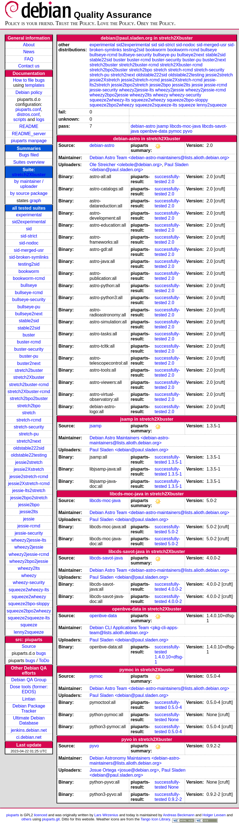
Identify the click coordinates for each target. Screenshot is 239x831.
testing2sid (29, 264)
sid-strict (29, 236)
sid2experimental (29, 221)
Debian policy (28, 92)
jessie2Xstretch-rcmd (29, 483)
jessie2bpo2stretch (28, 497)
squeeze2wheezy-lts (29, 589)
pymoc (175, 131)
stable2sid (29, 320)
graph (35, 200)
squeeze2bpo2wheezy (29, 611)
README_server (29, 133)
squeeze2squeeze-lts (29, 618)
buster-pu (28, 356)
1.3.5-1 (175, 462)
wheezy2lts (29, 568)
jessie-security (29, 533)
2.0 (171, 181)
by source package (28, 193)
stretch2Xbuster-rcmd (29, 391)
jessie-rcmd (29, 526)
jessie (29, 519)
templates (34, 85)
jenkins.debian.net (29, 730)
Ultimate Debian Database (29, 720)
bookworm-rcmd (29, 278)
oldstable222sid (28, 448)
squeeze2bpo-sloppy (29, 603)
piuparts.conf (28, 109)
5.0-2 (173, 531)
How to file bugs (29, 80)
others (26, 819)
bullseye (29, 285)
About (29, 44)
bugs (41, 653)
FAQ (28, 59)
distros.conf (28, 114)
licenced (40, 815)
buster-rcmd (29, 342)
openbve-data (153, 131)
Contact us (28, 66)
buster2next (29, 363)
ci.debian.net (29, 737)
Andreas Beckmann (178, 815)
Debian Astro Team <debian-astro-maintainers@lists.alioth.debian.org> (159, 157)
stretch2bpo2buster (29, 398)
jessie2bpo (29, 504)
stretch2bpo (29, 405)
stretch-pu (29, 434)
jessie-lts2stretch (28, 490)
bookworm (29, 271)
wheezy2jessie (28, 547)
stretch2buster (29, 370)
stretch (28, 412)
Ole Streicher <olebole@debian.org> (125, 164)
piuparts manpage (29, 140)
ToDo (44, 660)
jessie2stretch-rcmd (28, 476)
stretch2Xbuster (29, 174)
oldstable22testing (29, 455)
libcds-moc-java (185, 126)
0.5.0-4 (175, 707)
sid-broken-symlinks (28, 257)
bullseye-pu (29, 306)
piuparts (12, 815)
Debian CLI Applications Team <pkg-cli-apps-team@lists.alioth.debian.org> (133, 630)
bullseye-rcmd (29, 292)
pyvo (187, 131)
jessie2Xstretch (29, 469)
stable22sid (29, 328)
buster (29, 335)
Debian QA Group (28, 679)
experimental (29, 214)
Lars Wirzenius (106, 815)
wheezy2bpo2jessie (28, 561)
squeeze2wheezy (29, 596)
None (173, 719)
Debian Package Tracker (29, 708)
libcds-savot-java (106, 558)
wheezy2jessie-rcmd (29, 554)
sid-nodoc (28, 243)
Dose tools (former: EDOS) (29, 689)
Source (29, 646)
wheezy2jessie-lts (28, 540)
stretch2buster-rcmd (28, 384)
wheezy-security (29, 582)
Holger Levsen (214, 815)
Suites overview (28, 162)
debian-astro (143, 126)
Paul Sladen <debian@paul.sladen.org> (138, 167)
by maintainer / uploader (28, 184)
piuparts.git (51, 819)
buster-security (28, 349)
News (28, 51)
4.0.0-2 (175, 589)
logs (40, 119)
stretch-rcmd (28, 420)
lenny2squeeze (29, 632)
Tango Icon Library (155, 819)
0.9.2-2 (175, 799)
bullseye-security (28, 299)
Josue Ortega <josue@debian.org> (124, 770)
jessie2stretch (29, 462)
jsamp (163, 126)
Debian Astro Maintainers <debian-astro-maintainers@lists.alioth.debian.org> (129, 440)
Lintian (28, 699)
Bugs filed (28, 154)
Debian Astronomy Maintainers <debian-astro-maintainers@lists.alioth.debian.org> (134, 760)
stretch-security (29, 427)
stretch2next (29, 441)
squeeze (28, 624)
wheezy (28, 575)
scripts (19, 119)
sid (28, 228)
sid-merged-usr (29, 250)
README (28, 126)
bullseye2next (28, 313)
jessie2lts (29, 511)
